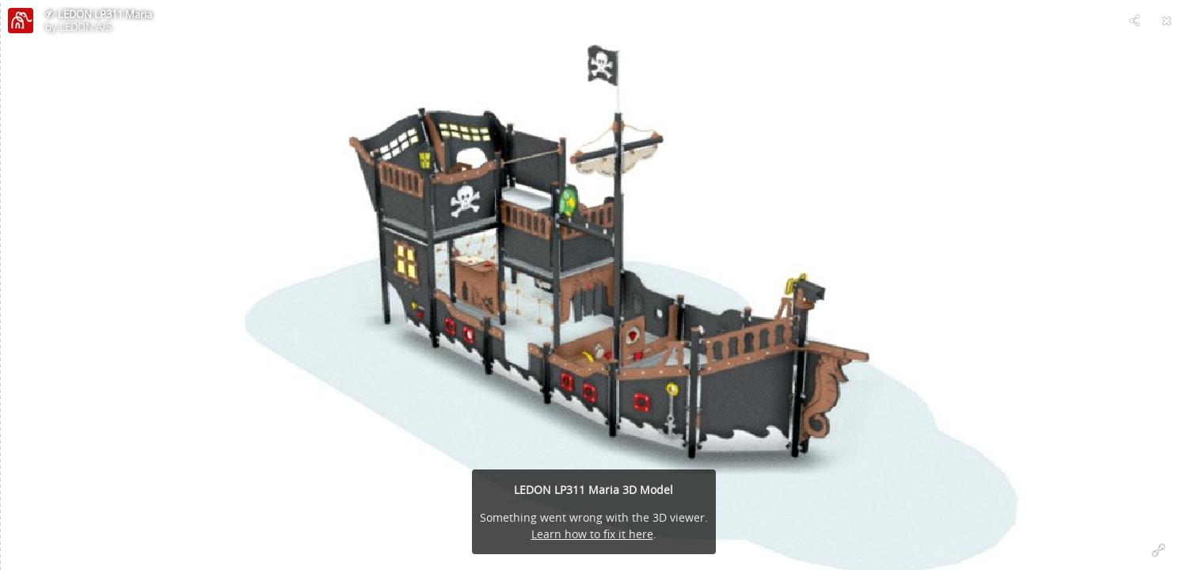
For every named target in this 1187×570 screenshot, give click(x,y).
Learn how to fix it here (592, 534)
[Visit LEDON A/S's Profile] (20, 20)
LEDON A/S (85, 27)
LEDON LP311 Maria (105, 14)
